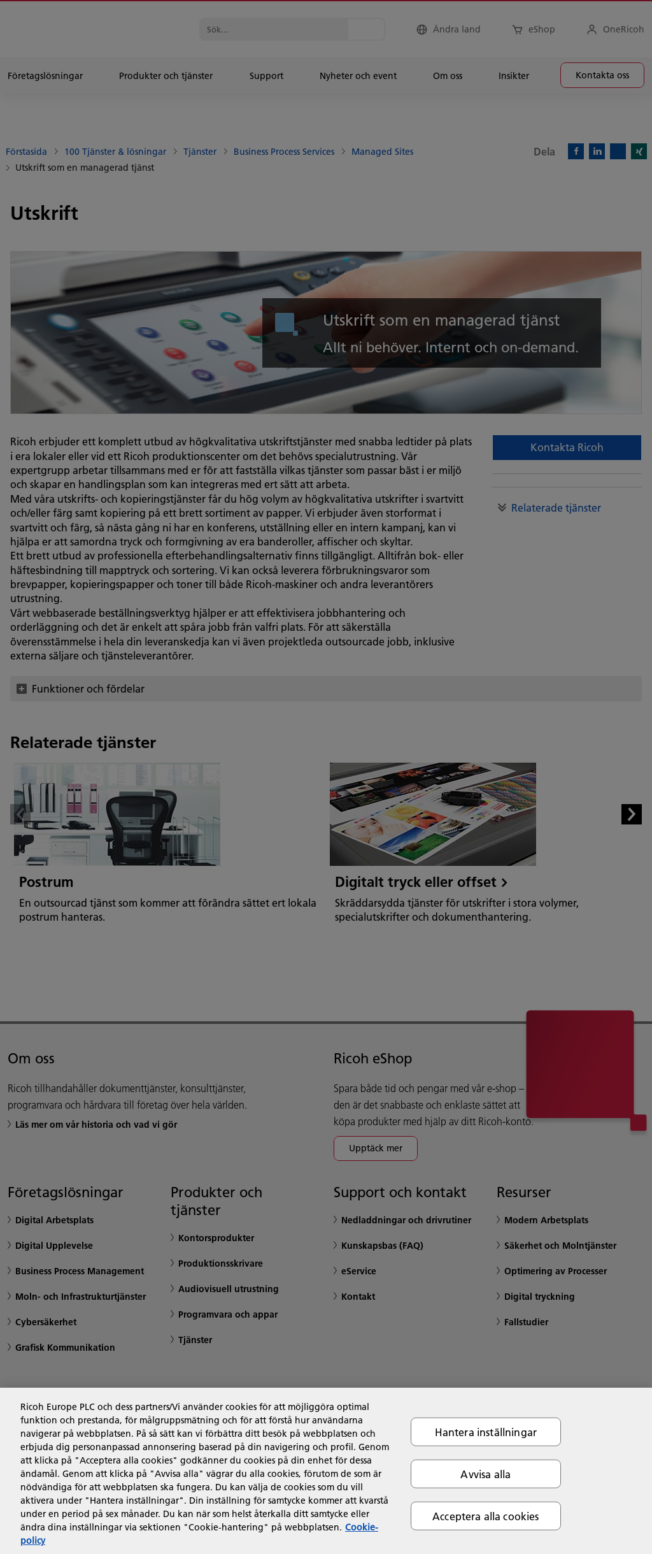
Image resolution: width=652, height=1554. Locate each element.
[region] (326, 1471)
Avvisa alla (485, 1473)
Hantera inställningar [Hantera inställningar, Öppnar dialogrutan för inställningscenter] (486, 1431)
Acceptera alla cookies (485, 1516)
